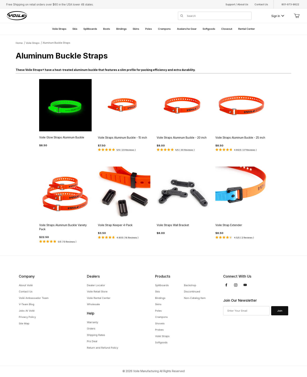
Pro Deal (92, 341)
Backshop (190, 285)
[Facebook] (226, 285)
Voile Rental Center (98, 297)
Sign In (277, 16)
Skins (158, 304)
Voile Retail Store (97, 291)
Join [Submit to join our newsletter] (279, 310)
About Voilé (26, 285)
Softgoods (161, 342)
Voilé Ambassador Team (34, 297)
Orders (91, 328)
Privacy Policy (27, 316)
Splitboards (162, 285)
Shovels (160, 323)
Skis (157, 291)
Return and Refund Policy (102, 347)
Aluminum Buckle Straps (56, 42)
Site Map (24, 323)
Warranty (92, 322)
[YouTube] (245, 285)
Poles (158, 310)
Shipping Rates (96, 334)
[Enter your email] (246, 311)
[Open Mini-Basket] (297, 16)
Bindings (160, 297)
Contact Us (261, 4)
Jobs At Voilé (27, 310)
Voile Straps (33, 42)
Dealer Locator (96, 285)
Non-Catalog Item (195, 297)
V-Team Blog (26, 304)
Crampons (161, 316)
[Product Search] (218, 16)
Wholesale (93, 304)
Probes (159, 329)
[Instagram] (235, 285)
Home (19, 42)
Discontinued (192, 291)
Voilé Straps (162, 336)
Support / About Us (237, 4)
